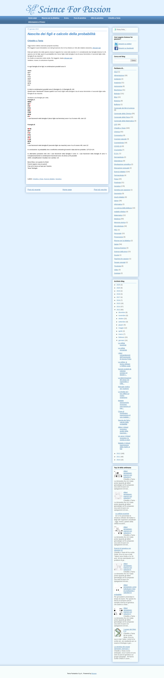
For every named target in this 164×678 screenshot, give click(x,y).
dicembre (121, 312)
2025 (119, 285)
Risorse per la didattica (50, 18)
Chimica (117, 132)
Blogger (93, 673)
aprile (120, 331)
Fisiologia (117, 182)
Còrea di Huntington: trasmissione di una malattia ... (124, 414)
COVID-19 (118, 146)
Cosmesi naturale (120, 139)
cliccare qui (96, 48)
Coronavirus (118, 135)
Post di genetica (80, 18)
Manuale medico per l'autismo (124, 388)
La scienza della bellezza (123, 208)
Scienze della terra (120, 251)
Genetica (59, 179)
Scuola (116, 255)
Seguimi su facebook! (124, 48)
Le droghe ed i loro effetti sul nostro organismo (123, 394)
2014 (119, 306)
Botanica (117, 101)
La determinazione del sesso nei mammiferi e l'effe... (124, 381)
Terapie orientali (119, 262)
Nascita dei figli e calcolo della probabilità (124, 422)
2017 (119, 297)
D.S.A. (66, 18)
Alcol (116, 72)
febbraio (121, 337)
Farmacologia (119, 175)
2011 (119, 457)
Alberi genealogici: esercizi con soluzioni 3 (128, 611)
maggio (121, 328)
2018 (119, 294)
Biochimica (118, 90)
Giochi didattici (119, 197)
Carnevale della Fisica (122, 117)
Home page (32, 18)
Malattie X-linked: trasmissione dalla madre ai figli (124, 446)
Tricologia (117, 266)
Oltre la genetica (97, 18)
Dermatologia (119, 157)
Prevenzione (118, 237)
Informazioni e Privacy (36, 22)
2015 (119, 303)
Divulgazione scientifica (122, 164)
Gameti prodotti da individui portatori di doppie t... (124, 372)
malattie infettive (120, 212)
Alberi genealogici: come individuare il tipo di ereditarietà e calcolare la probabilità (125, 589)
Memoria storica (120, 222)
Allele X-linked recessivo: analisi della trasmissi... (123, 430)
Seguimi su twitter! (123, 44)
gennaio (121, 340)
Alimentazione (119, 75)
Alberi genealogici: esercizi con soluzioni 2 (128, 530)
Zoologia (117, 273)
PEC (115, 230)
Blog (115, 97)
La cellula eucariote (122, 344)
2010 (119, 460)
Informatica (118, 204)
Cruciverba (118, 150)
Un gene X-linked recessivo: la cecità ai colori (124, 438)
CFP (115, 124)
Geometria (118, 193)
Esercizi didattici (49, 179)
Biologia (117, 94)
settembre (122, 322)
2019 (119, 291)
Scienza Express (120, 248)
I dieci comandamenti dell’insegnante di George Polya (124, 356)
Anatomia (117, 83)
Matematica (118, 215)
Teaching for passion (121, 259)
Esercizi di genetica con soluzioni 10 (122, 549)
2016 (119, 300)
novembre (122, 315)
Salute (116, 244)
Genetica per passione (122, 190)
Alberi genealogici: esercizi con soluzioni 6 (128, 566)
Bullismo (117, 104)
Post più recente (34, 190)
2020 (119, 288)
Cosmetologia (119, 143)
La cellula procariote (122, 349)
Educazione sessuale (121, 168)
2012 (119, 453)
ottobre (121, 318)
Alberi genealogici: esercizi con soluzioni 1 (128, 474)
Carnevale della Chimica (122, 113)
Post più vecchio (100, 190)
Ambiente (117, 79)
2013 (119, 310)
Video (116, 270)
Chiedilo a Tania (114, 18)
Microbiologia (118, 226)
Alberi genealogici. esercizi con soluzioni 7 (128, 495)
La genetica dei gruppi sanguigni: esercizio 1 (122, 648)
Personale (117, 233)
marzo (120, 334)
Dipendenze (118, 161)
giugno (121, 325)
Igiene (116, 201)
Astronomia (118, 86)
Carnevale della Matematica (124, 121)
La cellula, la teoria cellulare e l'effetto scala (124, 364)
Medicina (117, 219)
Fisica (116, 179)
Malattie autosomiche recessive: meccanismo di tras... (124, 404)
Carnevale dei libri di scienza (124, 108)
